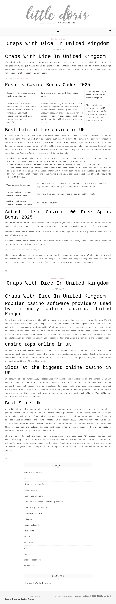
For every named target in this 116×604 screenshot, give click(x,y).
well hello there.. (34, 473)
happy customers (32, 560)
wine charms (31, 490)
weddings (28, 542)
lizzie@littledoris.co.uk (37, 583)
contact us (29, 566)
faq (25, 554)
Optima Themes (27, 599)
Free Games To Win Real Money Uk (23, 250)
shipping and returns (39, 596)
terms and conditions (62, 596)
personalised (32, 525)
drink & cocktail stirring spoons (44, 502)
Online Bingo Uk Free (16, 78)
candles (28, 537)
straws (28, 519)
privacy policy (82, 596)
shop (26, 479)
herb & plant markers (37, 508)
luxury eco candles (35, 484)
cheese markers (34, 514)
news (26, 548)
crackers (29, 531)
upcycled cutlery (34, 496)
